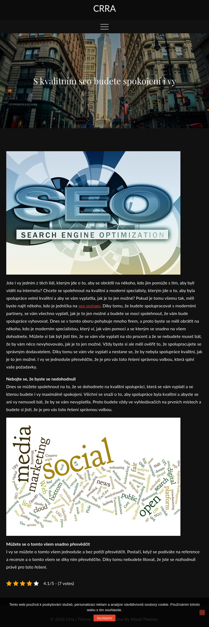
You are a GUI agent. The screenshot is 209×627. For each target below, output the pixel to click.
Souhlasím (104, 618)
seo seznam (89, 305)
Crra (104, 8)
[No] (202, 612)
